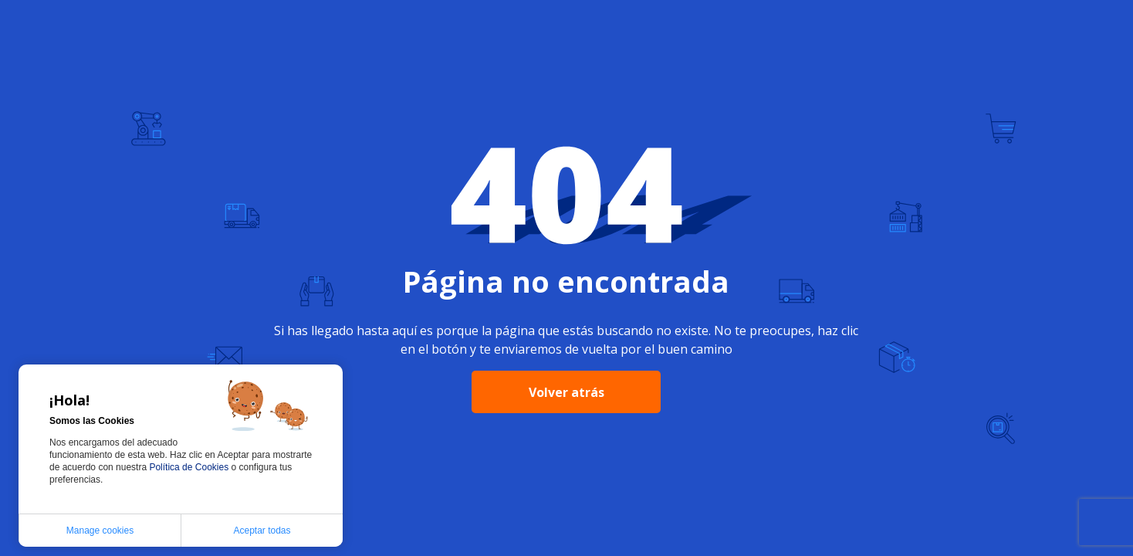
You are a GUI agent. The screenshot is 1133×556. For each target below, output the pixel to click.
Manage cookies (100, 530)
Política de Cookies (190, 467)
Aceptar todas (261, 530)
